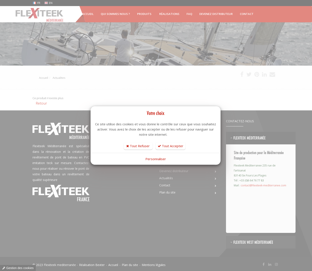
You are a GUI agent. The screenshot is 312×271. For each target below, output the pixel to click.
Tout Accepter (170, 146)
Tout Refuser (138, 146)
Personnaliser (155, 159)
